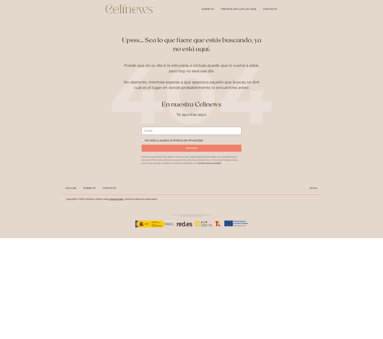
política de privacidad (209, 163)
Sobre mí (208, 9)
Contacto (270, 9)
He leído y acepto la (174, 140)
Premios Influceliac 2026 (238, 9)
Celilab (70, 188)
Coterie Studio (116, 199)
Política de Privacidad (188, 140)
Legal (313, 188)
